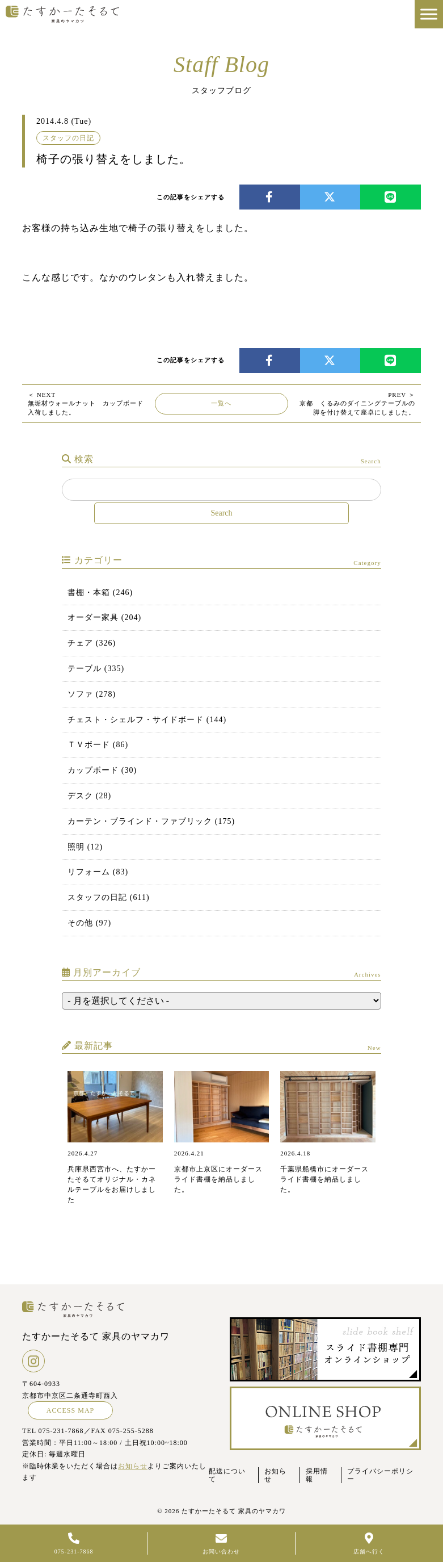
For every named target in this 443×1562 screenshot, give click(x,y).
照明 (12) (85, 847)
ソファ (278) (91, 694)
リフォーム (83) (97, 872)
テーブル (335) (95, 668)
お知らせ (132, 1466)
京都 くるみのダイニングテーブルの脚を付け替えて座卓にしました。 (357, 403)
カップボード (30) (102, 770)
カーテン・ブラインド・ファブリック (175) (151, 821)
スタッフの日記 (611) (108, 897)
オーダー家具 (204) (104, 617)
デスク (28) (89, 796)
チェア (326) (91, 643)
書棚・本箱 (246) (100, 592)
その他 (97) (89, 923)
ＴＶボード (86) (97, 744)
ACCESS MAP (70, 1410)
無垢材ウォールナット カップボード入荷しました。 (86, 403)
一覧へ (221, 403)
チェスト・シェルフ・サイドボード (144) (146, 719)
